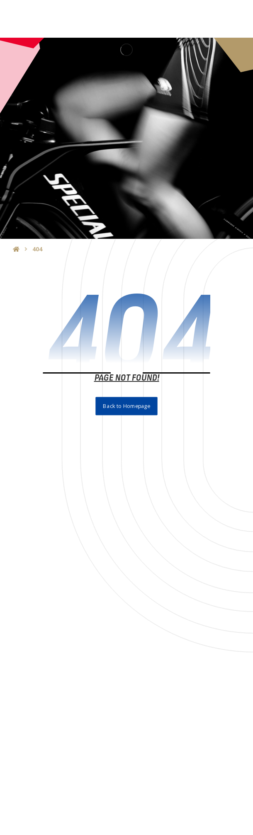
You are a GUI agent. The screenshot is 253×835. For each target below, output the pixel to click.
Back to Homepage (126, 406)
